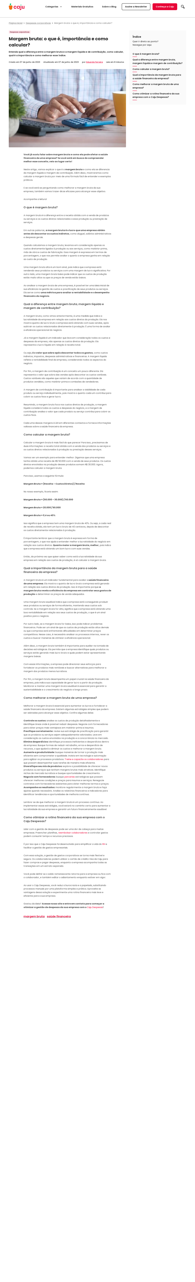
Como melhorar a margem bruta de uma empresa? (156, 86)
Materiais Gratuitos (82, 6)
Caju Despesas (95, 907)
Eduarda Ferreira (94, 62)
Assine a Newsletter (136, 6)
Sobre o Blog (109, 6)
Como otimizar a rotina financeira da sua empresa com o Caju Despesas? (156, 95)
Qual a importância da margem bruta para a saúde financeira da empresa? (157, 76)
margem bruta (34, 916)
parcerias (69, 776)
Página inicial (15, 23)
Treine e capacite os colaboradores (84, 759)
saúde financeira (59, 916)
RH (103, 844)
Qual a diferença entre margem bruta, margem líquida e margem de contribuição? (158, 61)
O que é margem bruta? (146, 54)
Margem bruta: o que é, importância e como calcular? (83, 23)
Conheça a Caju (165, 6)
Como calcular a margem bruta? (151, 69)
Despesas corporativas (38, 23)
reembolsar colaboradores (73, 832)
